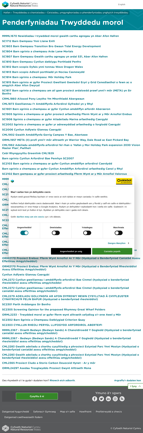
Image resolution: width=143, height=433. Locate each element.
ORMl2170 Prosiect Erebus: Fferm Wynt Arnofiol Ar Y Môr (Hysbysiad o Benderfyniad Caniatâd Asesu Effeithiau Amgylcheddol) (71, 260)
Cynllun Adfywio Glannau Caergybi (25, 274)
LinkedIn (108, 398)
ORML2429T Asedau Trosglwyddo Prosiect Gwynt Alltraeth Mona (46, 368)
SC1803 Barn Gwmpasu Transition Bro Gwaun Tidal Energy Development (51, 46)
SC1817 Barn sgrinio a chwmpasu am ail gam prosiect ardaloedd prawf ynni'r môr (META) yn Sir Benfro (66, 92)
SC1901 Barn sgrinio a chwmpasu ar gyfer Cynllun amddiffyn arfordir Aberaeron (56, 108)
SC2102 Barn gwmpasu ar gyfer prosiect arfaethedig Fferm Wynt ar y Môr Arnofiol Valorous (64, 173)
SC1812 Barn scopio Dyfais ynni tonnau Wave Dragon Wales (42, 66)
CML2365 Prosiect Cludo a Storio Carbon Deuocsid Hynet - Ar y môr (48, 362)
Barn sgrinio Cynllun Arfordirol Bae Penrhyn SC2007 (38, 158)
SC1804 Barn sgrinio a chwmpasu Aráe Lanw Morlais (37, 51)
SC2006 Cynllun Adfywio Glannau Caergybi (31, 129)
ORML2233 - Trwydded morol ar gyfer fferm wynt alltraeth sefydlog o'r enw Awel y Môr (61, 314)
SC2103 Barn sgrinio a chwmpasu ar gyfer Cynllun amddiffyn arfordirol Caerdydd (57, 163)
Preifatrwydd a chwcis (109, 411)
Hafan (6, 12)
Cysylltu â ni (37, 396)
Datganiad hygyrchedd (15, 411)
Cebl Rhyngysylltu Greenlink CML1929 (28, 153)
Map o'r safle (67, 411)
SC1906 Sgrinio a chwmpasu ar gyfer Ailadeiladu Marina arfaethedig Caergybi (55, 119)
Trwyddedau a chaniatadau (29, 12)
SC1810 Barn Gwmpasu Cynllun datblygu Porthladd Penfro (41, 61)
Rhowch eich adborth (62, 380)
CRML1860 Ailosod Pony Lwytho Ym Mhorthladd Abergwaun (43, 98)
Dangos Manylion (117, 243)
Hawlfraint (85, 411)
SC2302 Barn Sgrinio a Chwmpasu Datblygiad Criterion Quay (43, 319)
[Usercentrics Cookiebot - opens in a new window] (124, 181)
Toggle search (131, 4)
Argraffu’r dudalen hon (127, 380)
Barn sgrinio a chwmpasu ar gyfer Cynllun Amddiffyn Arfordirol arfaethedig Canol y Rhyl (62, 168)
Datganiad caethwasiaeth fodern (23, 417)
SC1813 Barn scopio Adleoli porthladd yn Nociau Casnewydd (43, 71)
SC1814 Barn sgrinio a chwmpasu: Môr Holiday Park (36, 77)
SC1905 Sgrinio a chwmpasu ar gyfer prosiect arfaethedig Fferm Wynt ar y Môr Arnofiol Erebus (67, 114)
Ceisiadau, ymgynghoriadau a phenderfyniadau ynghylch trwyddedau (87, 12)
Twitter (101, 398)
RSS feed (122, 398)
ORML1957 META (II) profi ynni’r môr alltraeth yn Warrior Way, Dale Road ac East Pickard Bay (65, 139)
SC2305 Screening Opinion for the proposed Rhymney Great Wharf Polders (53, 309)
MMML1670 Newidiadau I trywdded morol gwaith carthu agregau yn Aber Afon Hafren (60, 35)
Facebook (94, 398)
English (121, 4)
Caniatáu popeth (112, 251)
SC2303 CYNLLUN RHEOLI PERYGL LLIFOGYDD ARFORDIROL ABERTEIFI (52, 324)
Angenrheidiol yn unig (71, 251)
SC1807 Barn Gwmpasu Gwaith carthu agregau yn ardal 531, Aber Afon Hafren (55, 56)
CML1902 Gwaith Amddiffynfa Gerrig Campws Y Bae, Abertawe (45, 134)
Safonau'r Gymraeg (44, 411)
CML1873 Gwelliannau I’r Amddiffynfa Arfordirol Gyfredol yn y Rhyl (47, 103)
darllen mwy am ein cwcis (30, 216)
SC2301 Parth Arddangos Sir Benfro (26, 304)
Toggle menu (139, 4)
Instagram (115, 398)
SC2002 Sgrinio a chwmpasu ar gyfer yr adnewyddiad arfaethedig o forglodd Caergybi (61, 124)
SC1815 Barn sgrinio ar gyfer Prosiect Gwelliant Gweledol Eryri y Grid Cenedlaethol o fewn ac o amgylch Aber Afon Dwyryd (67, 84)
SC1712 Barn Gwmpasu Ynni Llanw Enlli (28, 41)
